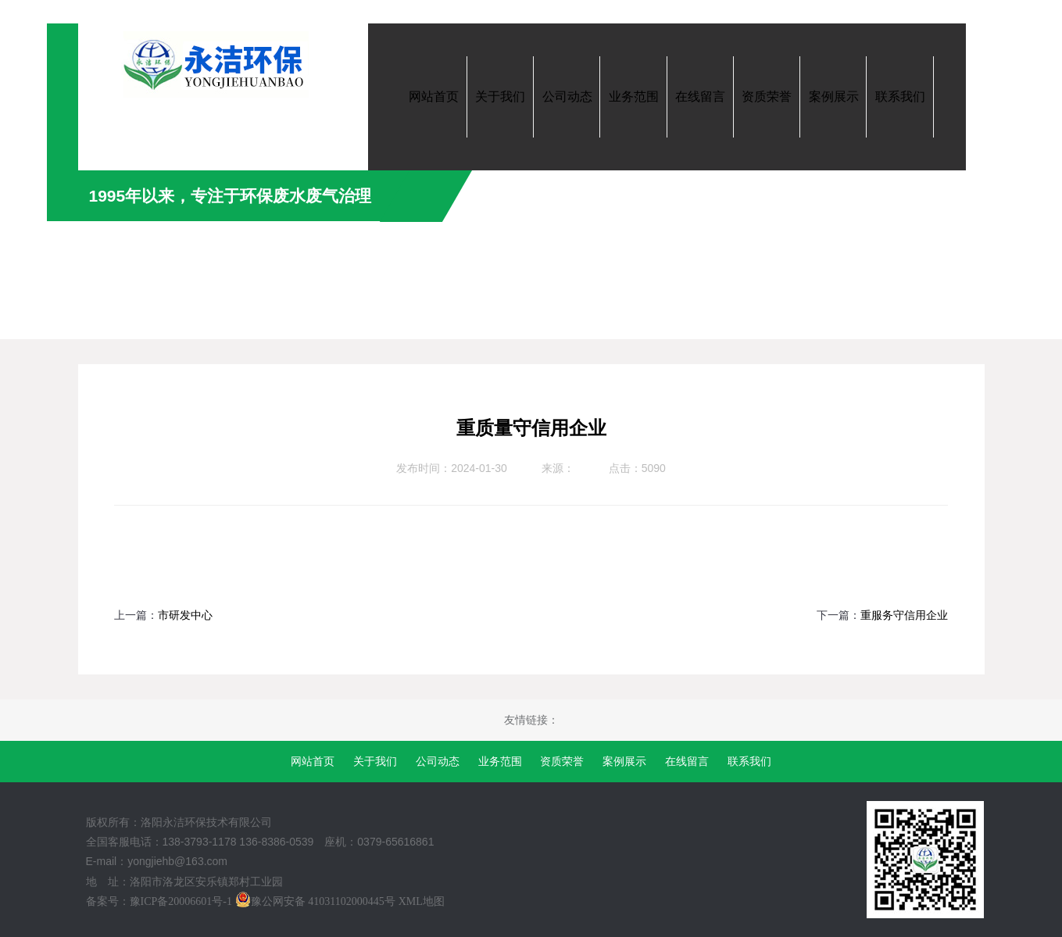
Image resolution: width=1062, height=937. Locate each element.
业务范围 (500, 761)
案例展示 (624, 761)
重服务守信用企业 (904, 615)
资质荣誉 (562, 761)
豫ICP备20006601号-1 (181, 901)
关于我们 (375, 761)
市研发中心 (185, 615)
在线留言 (687, 761)
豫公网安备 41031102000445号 (315, 901)
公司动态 (437, 761)
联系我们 (749, 761)
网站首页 (312, 761)
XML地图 (422, 901)
